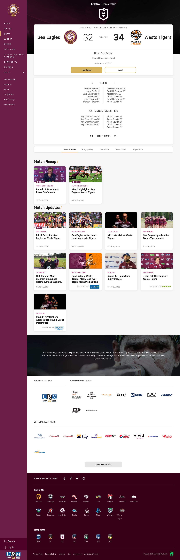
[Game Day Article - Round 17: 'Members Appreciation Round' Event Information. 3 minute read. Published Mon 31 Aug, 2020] (50, 312)
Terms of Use (38, 554)
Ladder (8, 39)
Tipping (8, 67)
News (7, 24)
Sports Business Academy (14, 55)
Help (69, 554)
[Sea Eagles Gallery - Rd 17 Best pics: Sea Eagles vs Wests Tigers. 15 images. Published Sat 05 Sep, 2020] (50, 231)
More (14, 72)
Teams (7, 44)
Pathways (10, 49)
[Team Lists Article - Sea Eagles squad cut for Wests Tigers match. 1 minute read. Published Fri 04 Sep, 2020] (157, 231)
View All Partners (103, 464)
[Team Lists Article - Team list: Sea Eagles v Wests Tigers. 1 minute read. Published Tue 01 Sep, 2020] (157, 271)
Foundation (9, 104)
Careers (62, 554)
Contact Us (77, 554)
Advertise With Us (91, 554)
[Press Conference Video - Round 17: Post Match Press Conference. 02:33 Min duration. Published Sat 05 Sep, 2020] (50, 185)
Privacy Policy (50, 554)
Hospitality (9, 99)
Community (10, 62)
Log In (9, 547)
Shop (6, 89)
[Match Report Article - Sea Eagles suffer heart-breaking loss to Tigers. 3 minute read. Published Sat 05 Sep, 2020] (85, 231)
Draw (7, 34)
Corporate (9, 94)
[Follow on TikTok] (64, 478)
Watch (8, 29)
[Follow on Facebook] (71, 478)
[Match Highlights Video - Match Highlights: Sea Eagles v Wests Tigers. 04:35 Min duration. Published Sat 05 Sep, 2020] (85, 185)
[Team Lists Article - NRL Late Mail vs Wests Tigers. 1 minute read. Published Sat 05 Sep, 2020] (121, 231)
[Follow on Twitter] (77, 478)
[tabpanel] (103, 244)
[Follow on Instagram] (84, 478)
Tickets (7, 84)
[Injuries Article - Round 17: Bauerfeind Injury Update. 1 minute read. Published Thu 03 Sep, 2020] (121, 271)
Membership (10, 79)
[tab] (69, 149)
